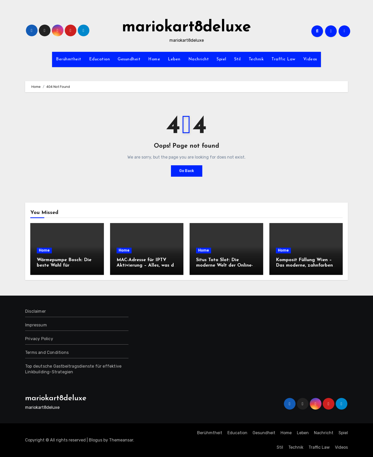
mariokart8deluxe (186, 27)
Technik (256, 59)
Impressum (36, 325)
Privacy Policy (39, 338)
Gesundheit (129, 59)
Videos (310, 59)
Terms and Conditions (47, 352)
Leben (174, 59)
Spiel (221, 59)
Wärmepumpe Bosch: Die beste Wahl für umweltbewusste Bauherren (66, 266)
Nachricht (198, 59)
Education (99, 59)
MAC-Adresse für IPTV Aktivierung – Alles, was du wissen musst (146, 266)
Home (154, 59)
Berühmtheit (68, 59)
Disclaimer (35, 311)
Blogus (95, 440)
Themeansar (121, 440)
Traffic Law (283, 59)
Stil (237, 59)
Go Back (186, 171)
